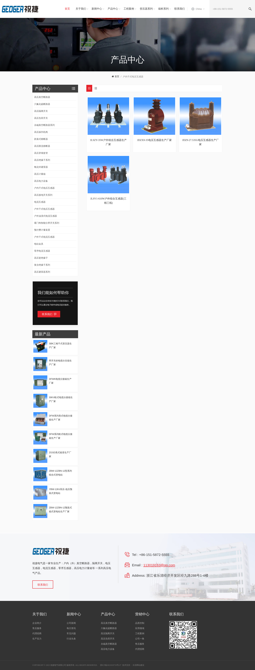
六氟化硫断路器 (42, 104)
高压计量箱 (40, 174)
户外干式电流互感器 (44, 237)
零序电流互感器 (42, 251)
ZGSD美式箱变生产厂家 (60, 454)
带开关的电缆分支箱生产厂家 (60, 362)
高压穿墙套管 (41, 153)
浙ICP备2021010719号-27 (110, 665)
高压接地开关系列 (43, 195)
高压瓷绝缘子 (41, 258)
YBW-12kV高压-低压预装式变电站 (60, 491)
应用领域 (139, 628)
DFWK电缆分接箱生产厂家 (60, 381)
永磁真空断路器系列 (44, 125)
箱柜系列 (163, 8)
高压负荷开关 (41, 118)
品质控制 (139, 623)
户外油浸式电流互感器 (45, 216)
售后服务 (36, 628)
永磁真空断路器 (109, 644)
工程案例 (129, 8)
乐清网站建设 (138, 665)
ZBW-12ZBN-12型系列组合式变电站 (60, 473)
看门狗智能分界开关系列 (46, 223)
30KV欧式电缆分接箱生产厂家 (61, 399)
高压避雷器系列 (42, 272)
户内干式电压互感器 (133, 76)
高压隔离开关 (41, 111)
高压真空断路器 (42, 97)
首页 (67, 8)
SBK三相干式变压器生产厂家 (60, 345)
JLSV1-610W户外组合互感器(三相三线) (108, 200)
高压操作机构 (41, 132)
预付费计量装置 (42, 230)
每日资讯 (71, 628)
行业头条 (71, 638)
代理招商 (36, 633)
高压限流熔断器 (42, 146)
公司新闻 (71, 623)
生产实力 (36, 638)
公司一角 (139, 638)
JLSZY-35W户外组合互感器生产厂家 (108, 142)
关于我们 (81, 8)
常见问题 (71, 633)
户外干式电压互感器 (44, 209)
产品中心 (113, 8)
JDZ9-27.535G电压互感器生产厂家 (200, 142)
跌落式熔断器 (41, 139)
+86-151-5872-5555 (154, 555)
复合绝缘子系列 (42, 265)
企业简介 (36, 623)
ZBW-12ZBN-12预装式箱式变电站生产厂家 (60, 509)
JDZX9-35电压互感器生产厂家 (154, 140)
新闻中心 (97, 8)
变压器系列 (146, 8)
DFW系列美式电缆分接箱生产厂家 (60, 417)
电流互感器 (40, 202)
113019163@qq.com (159, 565)
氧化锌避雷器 (41, 167)
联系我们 (179, 8)
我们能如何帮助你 (53, 293)
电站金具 (38, 244)
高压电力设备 (41, 181)
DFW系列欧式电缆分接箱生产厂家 (60, 436)
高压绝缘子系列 (42, 160)
